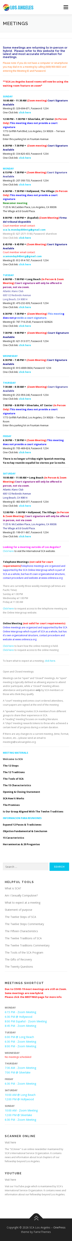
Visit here (10, 1142)
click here (25, 112)
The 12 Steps (11, 765)
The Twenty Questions (19, 966)
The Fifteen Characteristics (21, 931)
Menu (65, 7)
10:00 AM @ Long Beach (20, 1095)
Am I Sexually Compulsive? (21, 895)
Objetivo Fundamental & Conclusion (25, 831)
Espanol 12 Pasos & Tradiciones (22, 824)
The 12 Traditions (14, 772)
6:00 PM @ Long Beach (19, 1037)
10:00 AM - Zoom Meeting (21, 1110)
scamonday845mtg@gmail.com (22, 256)
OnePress (59, 1227)
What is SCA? (13, 888)
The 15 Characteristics (17, 785)
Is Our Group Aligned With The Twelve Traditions (33, 811)
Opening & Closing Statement (21, 792)
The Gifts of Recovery (18, 959)
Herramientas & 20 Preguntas (21, 844)
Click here (8, 551)
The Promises (11, 805)
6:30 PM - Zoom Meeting (20, 1041)
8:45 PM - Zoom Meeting (20, 1026)
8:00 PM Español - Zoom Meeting (26, 1021)
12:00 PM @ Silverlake (18, 1115)
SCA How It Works (13, 798)
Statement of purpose (18, 910)
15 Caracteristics (13, 837)
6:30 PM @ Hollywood (18, 1017)
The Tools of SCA (13, 778)
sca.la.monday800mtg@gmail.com (24, 229)
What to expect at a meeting (22, 902)
